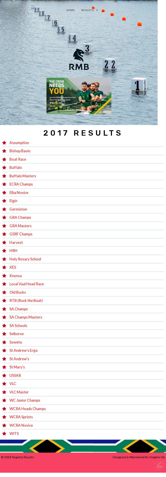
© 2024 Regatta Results (17, 457)
